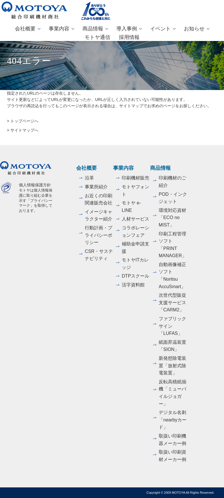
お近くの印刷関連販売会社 (98, 199)
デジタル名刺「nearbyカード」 (172, 419)
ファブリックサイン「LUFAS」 (172, 326)
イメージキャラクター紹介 (98, 215)
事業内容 (59, 29)
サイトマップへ (24, 130)
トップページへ (24, 121)
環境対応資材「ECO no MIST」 (172, 217)
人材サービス (135, 218)
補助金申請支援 (135, 247)
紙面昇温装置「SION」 (172, 346)
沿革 (89, 177)
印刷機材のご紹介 (172, 181)
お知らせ (194, 29)
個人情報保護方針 (35, 185)
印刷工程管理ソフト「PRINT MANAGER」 (172, 244)
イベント (160, 29)
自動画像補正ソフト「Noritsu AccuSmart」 (172, 275)
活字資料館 (133, 284)
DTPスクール (135, 276)
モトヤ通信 (97, 37)
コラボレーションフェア (135, 231)
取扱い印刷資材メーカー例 (172, 456)
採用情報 (129, 37)
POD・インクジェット (173, 198)
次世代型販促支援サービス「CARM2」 (172, 302)
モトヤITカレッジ (135, 263)
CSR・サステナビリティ (99, 255)
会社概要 (25, 29)
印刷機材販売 (135, 177)
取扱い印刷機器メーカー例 (172, 439)
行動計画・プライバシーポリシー (98, 235)
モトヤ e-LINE (131, 206)
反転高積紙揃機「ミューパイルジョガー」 (172, 392)
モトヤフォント (135, 190)
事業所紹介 (96, 186)
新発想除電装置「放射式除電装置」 (172, 365)
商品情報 (92, 29)
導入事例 (126, 29)
